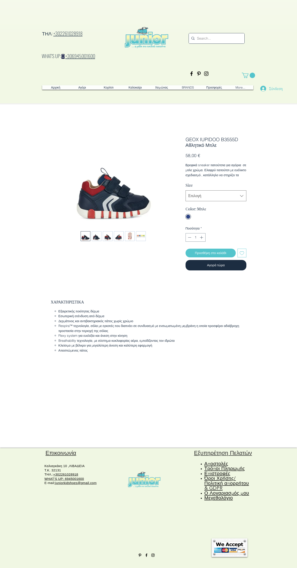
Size (189, 185)
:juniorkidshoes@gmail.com (75, 483)
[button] (248, 75)
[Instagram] (206, 74)
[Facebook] (191, 74)
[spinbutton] (195, 237)
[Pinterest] (199, 74)
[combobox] (216, 195)
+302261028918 (68, 33)
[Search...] (216, 38)
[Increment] (202, 237)
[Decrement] (189, 237)
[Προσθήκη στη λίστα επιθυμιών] (241, 253)
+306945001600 (80, 55)
